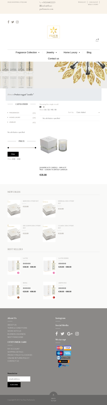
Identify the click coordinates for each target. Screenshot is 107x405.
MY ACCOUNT (14, 349)
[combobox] (88, 112)
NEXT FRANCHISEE (15, 337)
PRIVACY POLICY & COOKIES (20, 355)
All (55, 109)
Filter (13, 154)
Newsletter (12, 373)
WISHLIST (82, 2)
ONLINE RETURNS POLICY (18, 358)
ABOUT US (12, 325)
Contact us (53, 58)
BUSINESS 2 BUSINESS (16, 334)
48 (52, 109)
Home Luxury (72, 52)
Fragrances (14, 113)
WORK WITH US (14, 331)
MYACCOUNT (93, 4)
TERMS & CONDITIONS (17, 328)
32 (49, 109)
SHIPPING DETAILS (15, 352)
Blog (89, 52)
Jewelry (51, 52)
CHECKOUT (93, 2)
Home (10, 94)
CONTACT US (13, 361)
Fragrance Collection (28, 52)
